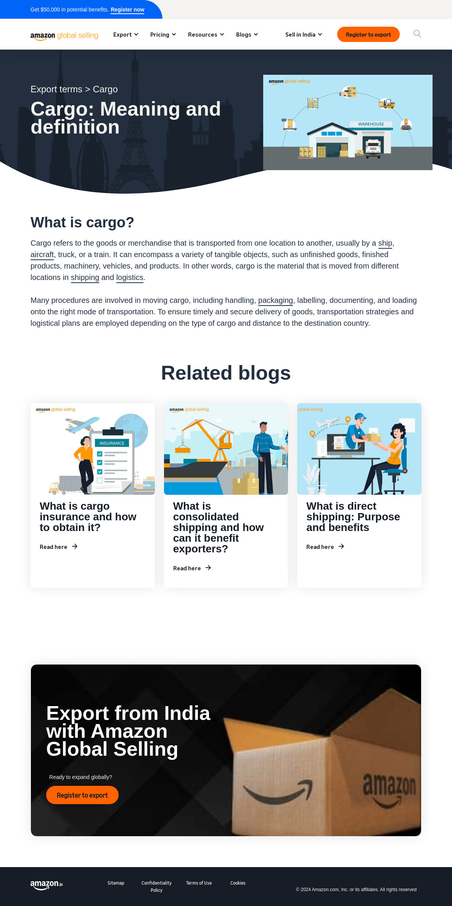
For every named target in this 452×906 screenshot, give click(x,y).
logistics (129, 277)
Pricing (159, 34)
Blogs (243, 34)
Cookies (238, 883)
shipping (85, 277)
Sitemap (116, 883)
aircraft (42, 254)
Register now (127, 9)
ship (385, 243)
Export (122, 34)
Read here (54, 546)
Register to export (368, 34)
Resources (202, 34)
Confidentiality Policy (157, 886)
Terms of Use (199, 883)
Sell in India (300, 34)
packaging (275, 300)
